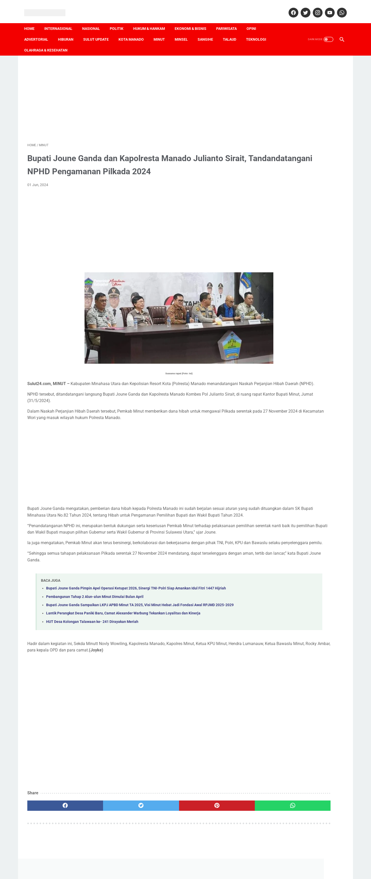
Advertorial (39, 32)
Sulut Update (99, 32)
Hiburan (69, 32)
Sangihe (208, 32)
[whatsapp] (338, 7)
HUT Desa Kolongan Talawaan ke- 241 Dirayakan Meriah (92, 649)
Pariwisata (229, 21)
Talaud (232, 32)
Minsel (184, 32)
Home (32, 21)
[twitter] (301, 7)
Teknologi (259, 32)
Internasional (61, 21)
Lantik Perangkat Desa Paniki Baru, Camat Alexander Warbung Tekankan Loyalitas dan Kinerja (123, 640)
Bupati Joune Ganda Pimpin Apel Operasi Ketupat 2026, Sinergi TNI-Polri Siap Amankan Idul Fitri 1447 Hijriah (136, 610)
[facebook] (289, 7)
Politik (120, 21)
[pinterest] (160, 833)
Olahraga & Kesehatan (49, 42)
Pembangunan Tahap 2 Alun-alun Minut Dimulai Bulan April (95, 618)
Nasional (94, 21)
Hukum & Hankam (152, 21)
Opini (254, 21)
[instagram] (313, 7)
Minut (162, 32)
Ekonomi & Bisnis (193, 21)
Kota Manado (134, 32)
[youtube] (326, 7)
